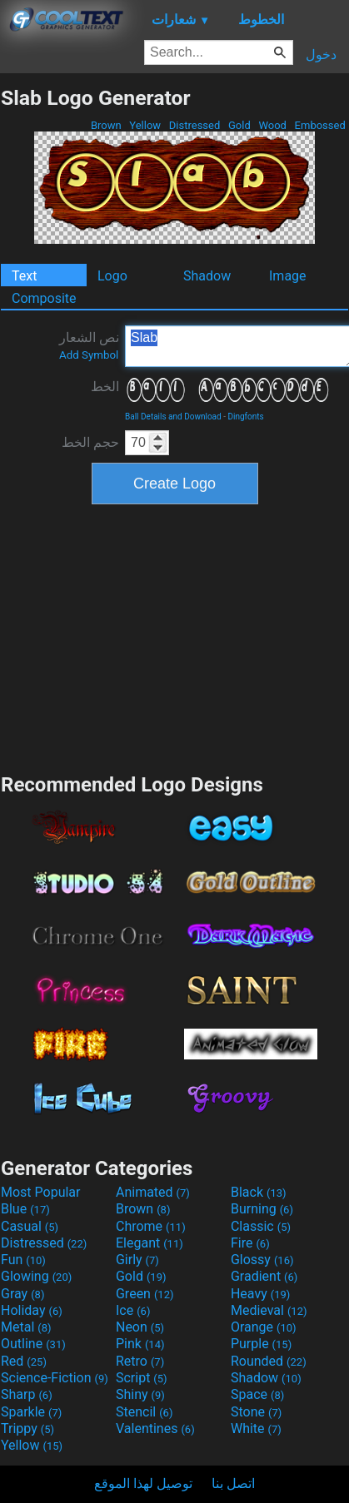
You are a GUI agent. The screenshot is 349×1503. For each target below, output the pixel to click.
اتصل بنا (233, 1483)
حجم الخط (90, 442)
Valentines (155, 1428)
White (256, 1428)
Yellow (145, 125)
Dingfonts (245, 416)
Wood (272, 125)
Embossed (320, 125)
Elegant (149, 1243)
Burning (262, 1209)
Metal (26, 1327)
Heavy (260, 1294)
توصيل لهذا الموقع (143, 1483)
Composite (44, 298)
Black (259, 1192)
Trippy (27, 1428)
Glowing (36, 1276)
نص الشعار (89, 345)
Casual (29, 1226)
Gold (239, 125)
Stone (256, 1412)
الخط (105, 386)
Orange (264, 1327)
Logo (112, 276)
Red (24, 1361)
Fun (23, 1259)
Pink (140, 1344)
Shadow (207, 276)
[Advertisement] (175, 636)
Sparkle (31, 1412)
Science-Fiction (54, 1378)
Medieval (269, 1310)
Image (288, 276)
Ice (133, 1310)
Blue (25, 1209)
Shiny (140, 1394)
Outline (33, 1344)
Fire (250, 1243)
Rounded (269, 1361)
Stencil (144, 1412)
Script (141, 1378)
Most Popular (41, 1192)
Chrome (151, 1226)
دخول (321, 54)
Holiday (31, 1310)
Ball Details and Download (173, 416)
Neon (140, 1327)
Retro (140, 1361)
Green (145, 1294)
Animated (153, 1192)
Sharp (26, 1394)
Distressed (195, 125)
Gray (22, 1294)
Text (24, 276)
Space (257, 1394)
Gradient (264, 1276)
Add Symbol (88, 355)
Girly (137, 1259)
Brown (106, 125)
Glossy (262, 1259)
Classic (261, 1226)
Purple (261, 1344)
